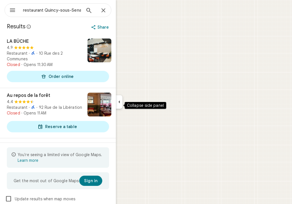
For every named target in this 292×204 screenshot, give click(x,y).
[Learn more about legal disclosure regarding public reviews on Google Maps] (49, 26)
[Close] (124, 11)
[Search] (109, 11)
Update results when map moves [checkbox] (61, 199)
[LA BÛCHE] (78, 61)
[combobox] (66, 10)
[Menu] (10, 10)
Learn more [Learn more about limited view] (48, 160)
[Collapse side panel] (139, 102)
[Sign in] (111, 181)
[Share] (121, 27)
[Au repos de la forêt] (78, 113)
